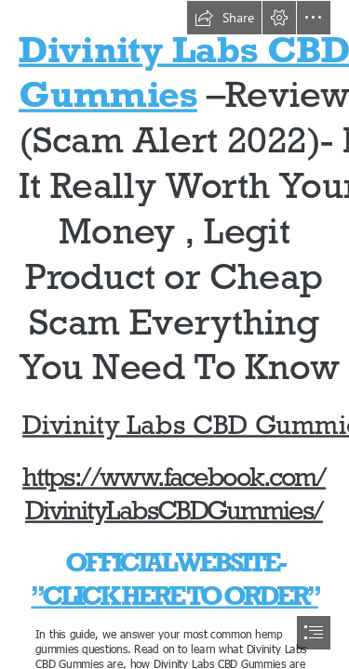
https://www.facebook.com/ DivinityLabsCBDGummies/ (175, 494)
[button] (224, 17)
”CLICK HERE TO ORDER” (174, 596)
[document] (174, 334)
